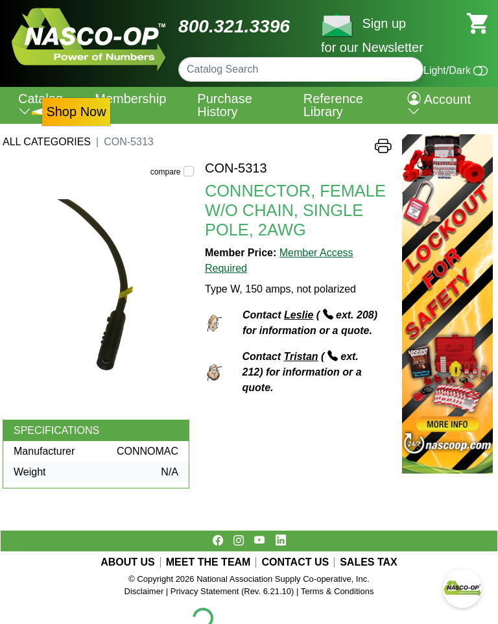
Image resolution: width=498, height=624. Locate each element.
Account (439, 105)
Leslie (298, 314)
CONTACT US (295, 562)
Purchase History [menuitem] (224, 105)
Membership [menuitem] (130, 98)
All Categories (47, 141)
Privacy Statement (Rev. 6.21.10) (232, 591)
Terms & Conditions (337, 591)
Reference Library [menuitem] (333, 105)
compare (165, 171)
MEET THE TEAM (208, 562)
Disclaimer (144, 591)
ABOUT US (128, 562)
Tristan (301, 356)
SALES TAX (368, 562)
